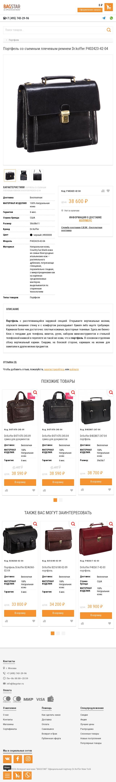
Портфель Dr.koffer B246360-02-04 (19, 569)
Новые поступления (90, 738)
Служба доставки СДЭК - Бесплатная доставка (81, 229)
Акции (83, 719)
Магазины (8, 724)
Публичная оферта (51, 738)
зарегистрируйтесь (54, 369)
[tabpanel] (20, 442)
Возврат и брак (49, 733)
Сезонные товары (89, 733)
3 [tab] (63, 633)
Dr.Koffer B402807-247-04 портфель (93, 437)
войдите (74, 369)
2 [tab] (61, 500)
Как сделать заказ (51, 714)
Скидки (84, 714)
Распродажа (86, 729)
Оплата (45, 724)
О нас (6, 714)
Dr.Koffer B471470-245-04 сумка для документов (55, 437)
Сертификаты (10, 729)
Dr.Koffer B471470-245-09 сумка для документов (17, 437)
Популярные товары (91, 743)
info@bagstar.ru (15, 683)
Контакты (8, 719)
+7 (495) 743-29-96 (16, 18)
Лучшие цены (87, 724)
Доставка (46, 719)
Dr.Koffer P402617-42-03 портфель (92, 569)
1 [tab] (55, 500)
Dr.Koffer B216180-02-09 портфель (54, 569)
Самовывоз (48, 729)
